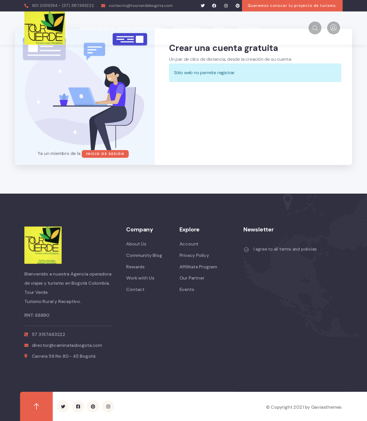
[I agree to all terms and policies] (246, 250)
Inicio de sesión (105, 154)
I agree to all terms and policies (285, 249)
